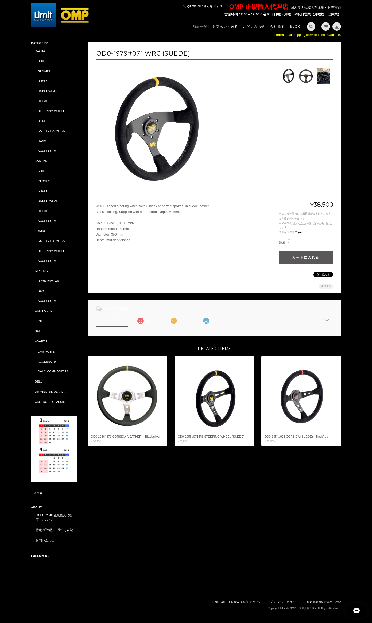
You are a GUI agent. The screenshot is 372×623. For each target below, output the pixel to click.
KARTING (41, 160)
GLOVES (44, 71)
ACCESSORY (47, 150)
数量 (282, 242)
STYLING (41, 270)
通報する (326, 286)
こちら (299, 232)
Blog (295, 26)
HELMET (44, 101)
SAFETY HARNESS (51, 131)
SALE (39, 331)
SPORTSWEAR (48, 281)
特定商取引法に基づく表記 (54, 530)
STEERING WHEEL (51, 111)
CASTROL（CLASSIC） (51, 401)
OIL (40, 321)
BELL (38, 381)
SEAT (41, 121)
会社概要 (277, 26)
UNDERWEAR (47, 91)
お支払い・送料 (225, 26)
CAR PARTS (43, 311)
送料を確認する (319, 218)
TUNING (41, 230)
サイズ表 (36, 493)
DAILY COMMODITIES (53, 371)
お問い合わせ (254, 26)
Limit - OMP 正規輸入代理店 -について (54, 517)
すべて (112, 320)
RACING (41, 51)
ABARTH (41, 341)
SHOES (43, 81)
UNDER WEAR (48, 201)
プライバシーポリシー (284, 601)
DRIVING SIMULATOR (50, 391)
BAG (41, 291)
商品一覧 (200, 26)
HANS (42, 141)
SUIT (41, 61)
